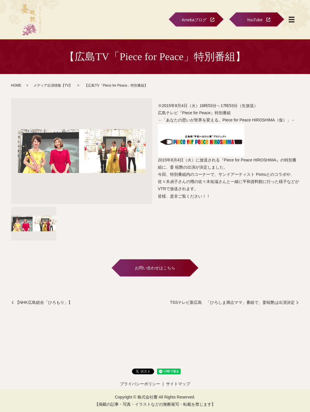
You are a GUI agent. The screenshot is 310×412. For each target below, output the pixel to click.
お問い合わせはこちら (155, 268)
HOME (16, 85)
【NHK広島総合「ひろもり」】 (43, 302)
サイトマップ (178, 384)
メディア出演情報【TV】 (52, 85)
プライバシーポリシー (140, 384)
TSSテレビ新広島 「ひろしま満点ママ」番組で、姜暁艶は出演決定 (232, 302)
